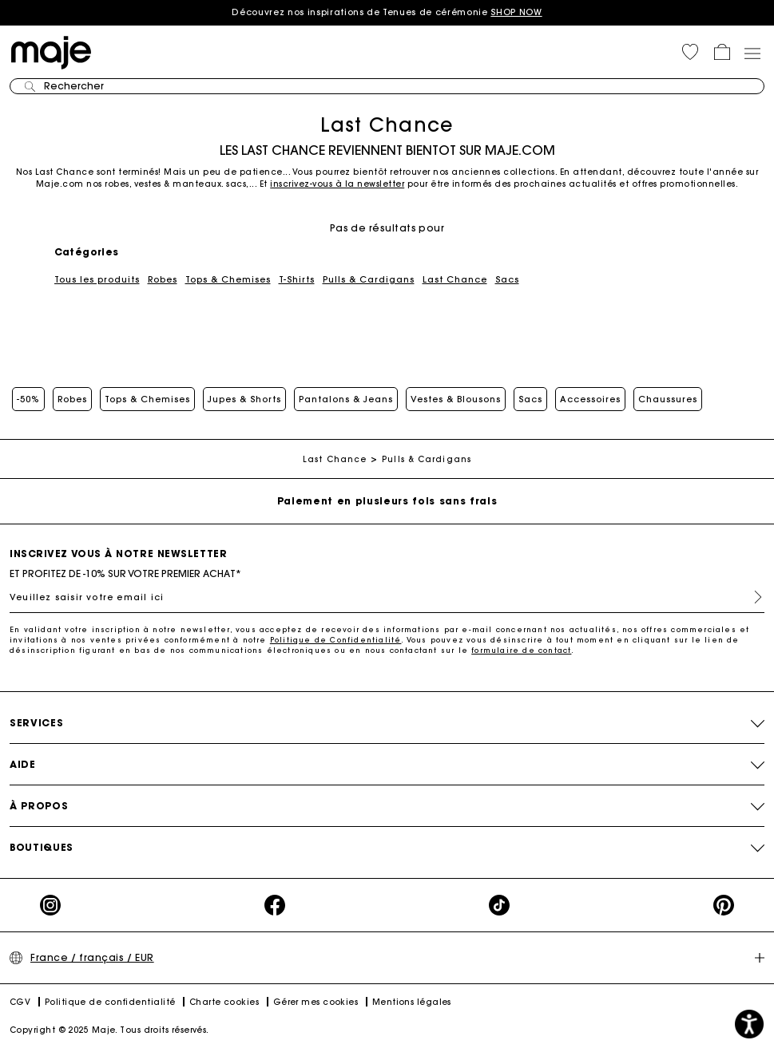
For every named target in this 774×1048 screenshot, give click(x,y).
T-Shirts (297, 279)
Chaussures (667, 399)
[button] (690, 52)
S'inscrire (751, 597)
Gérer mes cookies (316, 1002)
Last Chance (455, 279)
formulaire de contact (521, 650)
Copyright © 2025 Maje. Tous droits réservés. (109, 1030)
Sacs (507, 279)
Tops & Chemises (228, 279)
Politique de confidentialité (110, 1002)
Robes (162, 279)
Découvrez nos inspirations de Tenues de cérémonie (387, 12)
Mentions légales (411, 1002)
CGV (20, 1002)
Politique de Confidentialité (336, 639)
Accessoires (590, 399)
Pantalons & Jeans (346, 399)
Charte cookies (224, 1002)
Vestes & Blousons (456, 399)
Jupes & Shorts (244, 399)
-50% (28, 399)
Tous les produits (97, 279)
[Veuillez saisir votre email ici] (387, 597)
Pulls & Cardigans (369, 279)
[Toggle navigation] (752, 53)
